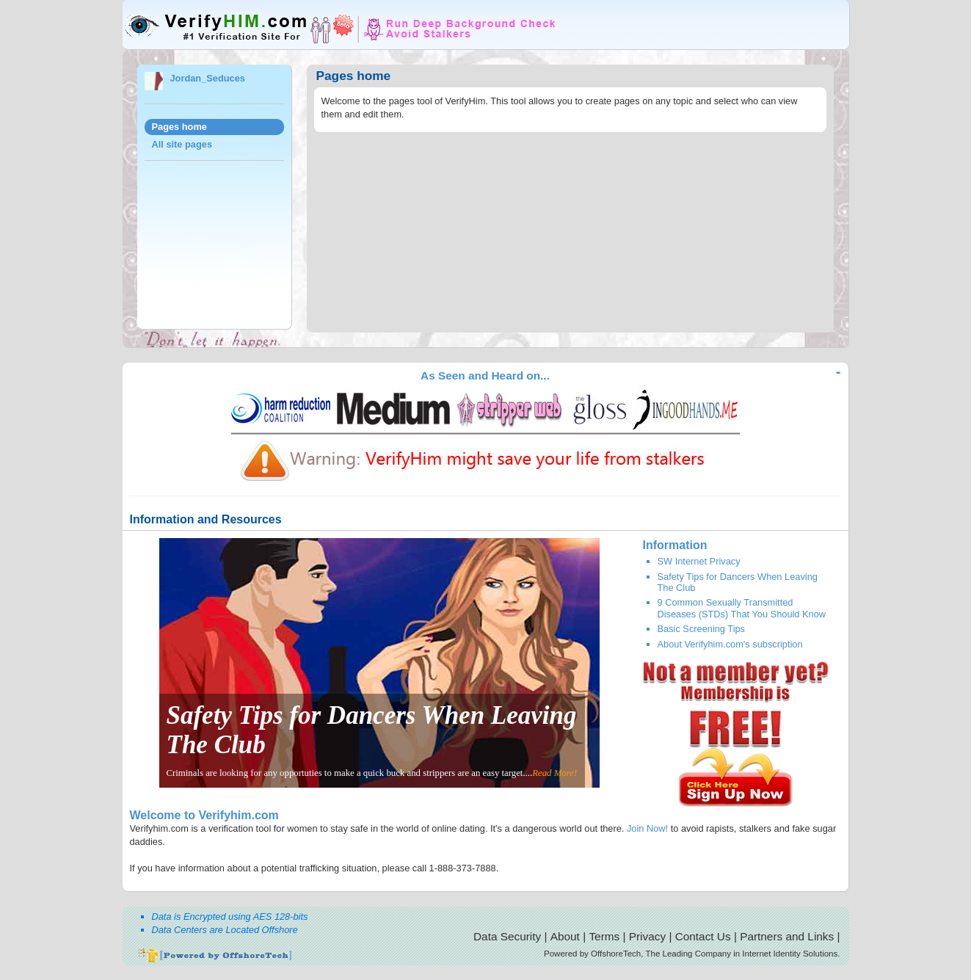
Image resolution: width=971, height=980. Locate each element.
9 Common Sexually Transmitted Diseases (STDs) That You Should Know (742, 608)
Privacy (647, 936)
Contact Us (703, 936)
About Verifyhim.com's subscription (730, 644)
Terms (604, 936)
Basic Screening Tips (702, 628)
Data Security (507, 936)
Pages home (179, 126)
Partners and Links (787, 936)
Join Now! (647, 828)
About (565, 936)
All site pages (182, 144)
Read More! (554, 773)
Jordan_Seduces (207, 78)
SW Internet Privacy (699, 561)
